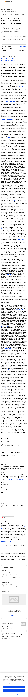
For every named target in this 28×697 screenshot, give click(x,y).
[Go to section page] (14, 625)
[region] (14, 685)
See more (20, 41)
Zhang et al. (8, 274)
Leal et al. (20, 86)
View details (23, 46)
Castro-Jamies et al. (10, 101)
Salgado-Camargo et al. (7, 119)
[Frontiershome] (8, 2)
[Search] (23, 2)
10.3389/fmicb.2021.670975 (16, 479)
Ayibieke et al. (20, 239)
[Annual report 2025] (9, 615)
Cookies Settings (14, 694)
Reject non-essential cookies (14, 690)
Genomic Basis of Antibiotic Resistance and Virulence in (12, 59)
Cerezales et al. (5, 228)
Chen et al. (7, 387)
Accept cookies (14, 687)
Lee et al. (16, 292)
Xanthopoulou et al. (14, 249)
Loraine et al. (4, 326)
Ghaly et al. (4, 154)
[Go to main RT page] (14, 635)
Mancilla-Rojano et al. (9, 348)
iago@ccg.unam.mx (6, 541)
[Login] (26, 2)
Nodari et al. (6, 369)
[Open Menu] (2, 2)
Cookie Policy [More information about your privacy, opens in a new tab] (19, 683)
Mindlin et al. (7, 137)
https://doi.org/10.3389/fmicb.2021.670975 (16, 14)
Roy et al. (15, 200)
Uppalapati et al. (20, 309)
